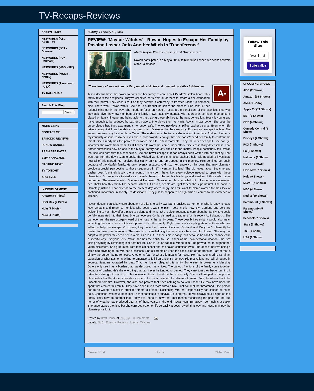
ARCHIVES (49, 177)
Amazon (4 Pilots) (53, 195)
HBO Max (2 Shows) (256, 170)
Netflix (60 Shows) (255, 195)
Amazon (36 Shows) (256, 96)
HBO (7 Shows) (253, 163)
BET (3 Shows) (253, 115)
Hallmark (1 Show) (255, 157)
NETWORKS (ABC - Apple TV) (54, 40)
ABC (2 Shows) (253, 90)
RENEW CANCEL (53, 145)
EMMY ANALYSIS (53, 157)
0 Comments (141, 318)
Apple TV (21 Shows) (257, 109)
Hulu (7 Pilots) (51, 208)
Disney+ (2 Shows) (255, 138)
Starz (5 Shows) (253, 224)
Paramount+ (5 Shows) (253, 210)
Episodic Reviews (117, 322)
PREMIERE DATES (54, 151)
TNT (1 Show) (252, 230)
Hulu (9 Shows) (253, 176)
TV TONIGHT (50, 170)
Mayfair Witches (140, 322)
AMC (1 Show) (252, 103)
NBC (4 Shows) (253, 189)
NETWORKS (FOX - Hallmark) (54, 59)
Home (159, 352)
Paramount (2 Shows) (257, 202)
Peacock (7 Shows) (256, 218)
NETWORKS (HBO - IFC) (58, 67)
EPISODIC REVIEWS (55, 138)
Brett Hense (109, 318)
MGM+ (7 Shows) (254, 183)
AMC (100, 322)
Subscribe (258, 65)
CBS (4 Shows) (253, 122)
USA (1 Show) (252, 237)
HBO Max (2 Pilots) (54, 202)
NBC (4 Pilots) (51, 214)
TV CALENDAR (52, 93)
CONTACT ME (51, 132)
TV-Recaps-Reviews (79, 15)
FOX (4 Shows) (253, 144)
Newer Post (96, 352)
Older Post (222, 352)
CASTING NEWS (52, 164)
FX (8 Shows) (252, 151)
